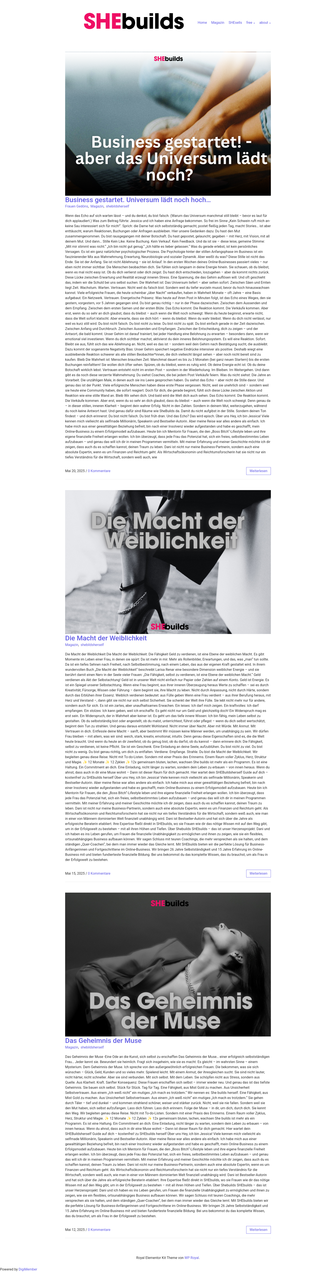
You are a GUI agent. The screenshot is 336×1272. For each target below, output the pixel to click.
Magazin (217, 23)
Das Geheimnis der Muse (103, 1040)
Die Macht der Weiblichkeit (106, 638)
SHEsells (235, 23)
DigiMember (28, 1269)
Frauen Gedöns (76, 206)
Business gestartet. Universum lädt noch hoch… (138, 200)
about (263, 23)
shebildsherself (117, 206)
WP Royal (191, 1258)
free (249, 23)
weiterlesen (258, 471)
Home (202, 23)
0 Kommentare (99, 471)
